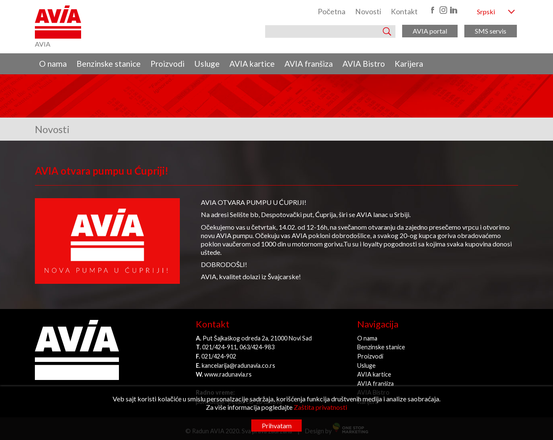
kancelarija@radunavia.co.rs (238, 365)
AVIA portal (430, 31)
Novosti (368, 11)
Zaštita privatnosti (320, 407)
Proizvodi (167, 63)
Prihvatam (277, 426)
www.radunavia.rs (228, 374)
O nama (53, 63)
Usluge (207, 63)
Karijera (409, 63)
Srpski (486, 12)
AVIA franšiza (308, 63)
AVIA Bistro (363, 63)
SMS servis (490, 31)
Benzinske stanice (108, 63)
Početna (331, 11)
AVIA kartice (252, 63)
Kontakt (404, 11)
